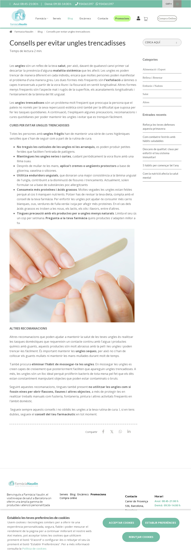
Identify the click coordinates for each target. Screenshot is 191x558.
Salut (145, 94)
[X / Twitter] (112, 431)
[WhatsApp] (120, 432)
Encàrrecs (85, 18)
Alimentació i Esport (154, 69)
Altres (146, 102)
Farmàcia (40, 18)
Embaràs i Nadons (153, 85)
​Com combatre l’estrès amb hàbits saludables (159, 138)
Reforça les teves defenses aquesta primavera (159, 126)
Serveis (57, 18)
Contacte (103, 18)
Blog (70, 18)
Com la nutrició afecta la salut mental (160, 175)
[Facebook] (103, 432)
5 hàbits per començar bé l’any (161, 165)
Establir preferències (160, 522)
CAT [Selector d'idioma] (168, 3)
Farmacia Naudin (24, 31)
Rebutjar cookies (141, 537)
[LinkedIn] (129, 432)
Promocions (122, 18)
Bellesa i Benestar (152, 77)
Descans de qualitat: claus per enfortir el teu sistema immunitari (161, 153)
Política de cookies (34, 548)
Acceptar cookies (121, 522)
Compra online (167, 18)
